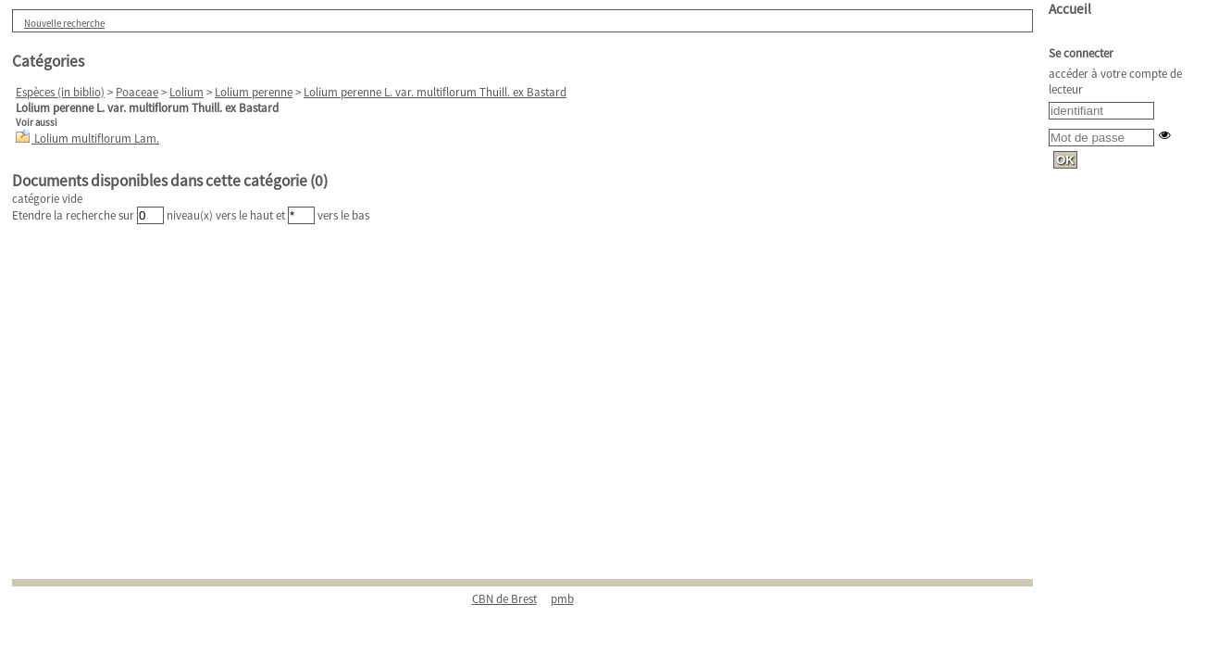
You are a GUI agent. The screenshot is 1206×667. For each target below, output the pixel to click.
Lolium (186, 92)
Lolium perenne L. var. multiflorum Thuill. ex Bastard (435, 92)
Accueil (1070, 9)
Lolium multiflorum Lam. (96, 138)
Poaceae (137, 92)
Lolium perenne (253, 92)
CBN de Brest (504, 599)
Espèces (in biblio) (60, 92)
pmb (562, 599)
